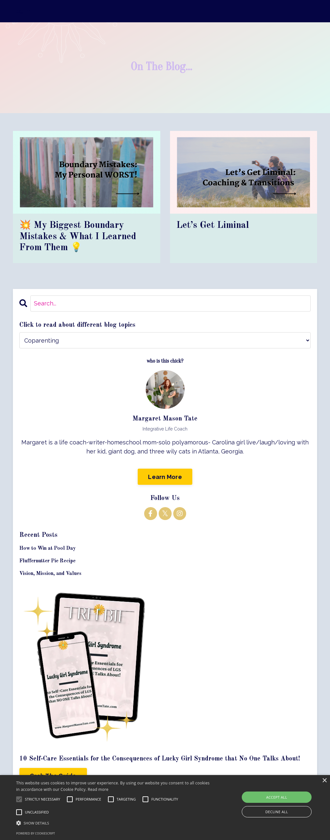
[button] (113, 823)
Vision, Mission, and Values (50, 575)
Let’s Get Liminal (214, 226)
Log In (21, 10)
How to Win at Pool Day (47, 550)
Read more (98, 789)
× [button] (324, 780)
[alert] (165, 807)
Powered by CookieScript (35, 833)
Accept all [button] (276, 797)
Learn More (165, 478)
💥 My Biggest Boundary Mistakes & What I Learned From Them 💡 (79, 237)
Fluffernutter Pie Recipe (47, 562)
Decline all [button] (276, 811)
